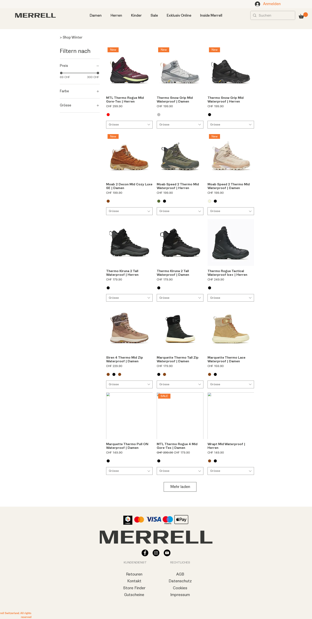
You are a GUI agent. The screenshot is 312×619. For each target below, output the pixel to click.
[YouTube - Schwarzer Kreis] (167, 552)
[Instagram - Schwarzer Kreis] (156, 552)
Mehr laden (180, 486)
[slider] (61, 73)
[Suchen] (272, 15)
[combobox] (129, 125)
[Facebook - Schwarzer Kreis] (145, 552)
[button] (303, 15)
